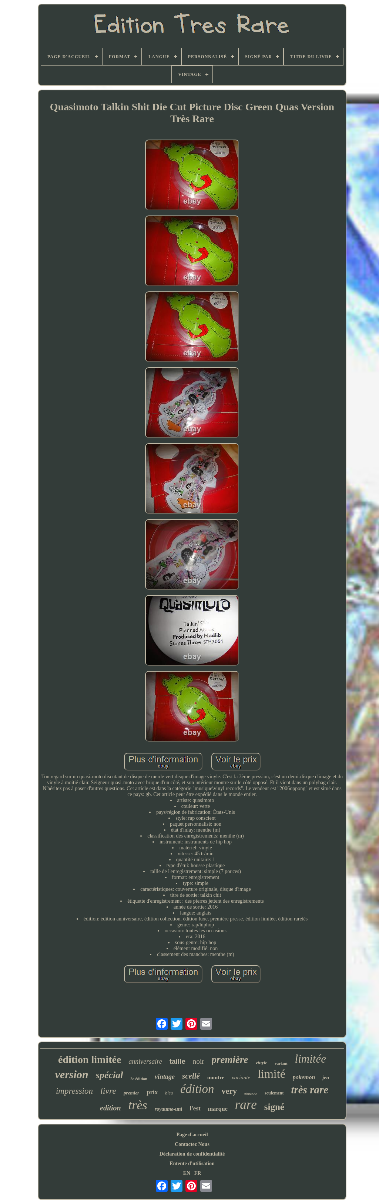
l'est (195, 1108)
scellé (191, 1076)
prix (152, 1092)
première (230, 1059)
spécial (109, 1075)
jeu (325, 1077)
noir (198, 1061)
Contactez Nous (192, 1144)
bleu (169, 1093)
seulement (274, 1093)
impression (74, 1091)
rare (246, 1104)
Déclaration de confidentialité (192, 1154)
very (229, 1091)
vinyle (262, 1062)
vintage (165, 1076)
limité (271, 1073)
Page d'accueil (192, 1134)
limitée (310, 1058)
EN (186, 1173)
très (137, 1105)
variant (281, 1063)
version (71, 1074)
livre (108, 1091)
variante (241, 1077)
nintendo (250, 1094)
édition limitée (89, 1059)
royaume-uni (168, 1109)
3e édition (138, 1078)
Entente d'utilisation (192, 1163)
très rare (309, 1090)
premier (131, 1093)
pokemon (304, 1077)
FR (197, 1173)
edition (110, 1108)
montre (215, 1077)
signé (274, 1107)
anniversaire (145, 1061)
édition (197, 1089)
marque (218, 1109)
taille (177, 1061)
